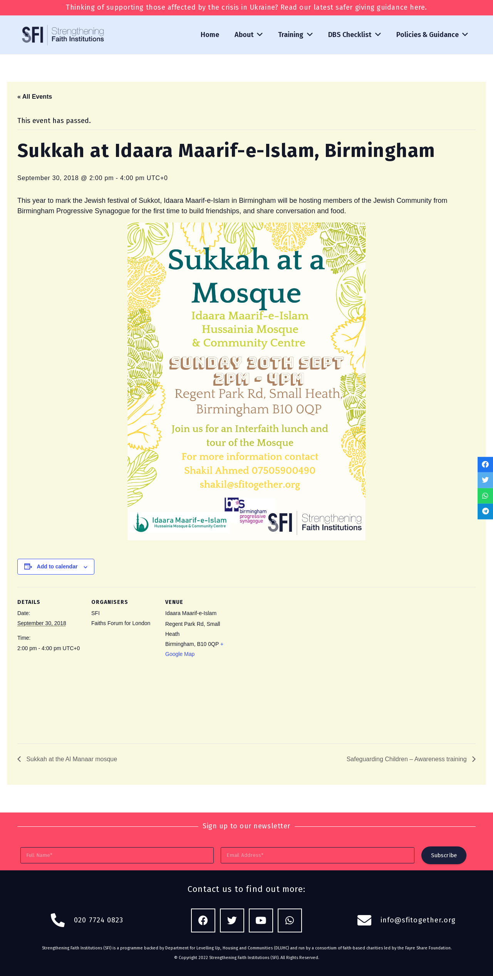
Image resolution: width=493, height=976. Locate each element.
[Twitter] (232, 921)
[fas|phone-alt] (62, 920)
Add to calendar (57, 566)
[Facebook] (203, 921)
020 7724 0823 (98, 920)
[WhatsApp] (290, 921)
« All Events (34, 96)
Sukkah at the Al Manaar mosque (71, 759)
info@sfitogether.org (418, 920)
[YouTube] (261, 921)
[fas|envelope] (369, 920)
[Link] (63, 34)
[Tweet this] (485, 480)
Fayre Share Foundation (428, 948)
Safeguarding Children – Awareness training (407, 759)
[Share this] (485, 464)
